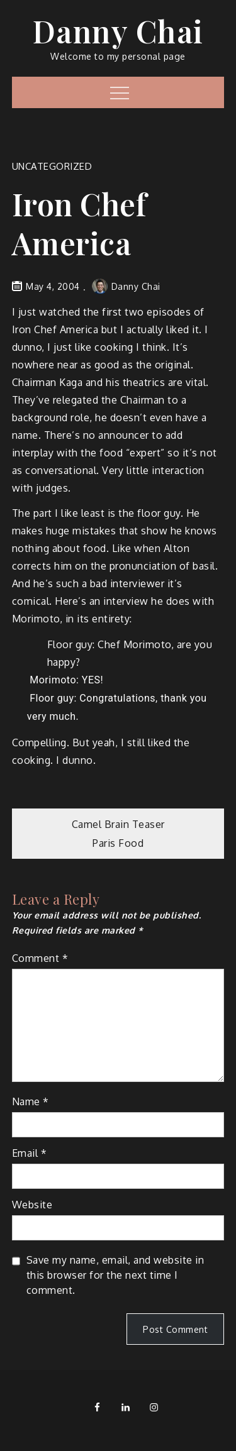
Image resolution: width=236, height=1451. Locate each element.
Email (29, 1153)
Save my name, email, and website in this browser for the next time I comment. (115, 1275)
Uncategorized (52, 166)
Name (30, 1101)
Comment (40, 958)
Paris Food (118, 843)
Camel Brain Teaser (118, 824)
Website (32, 1204)
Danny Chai (118, 31)
